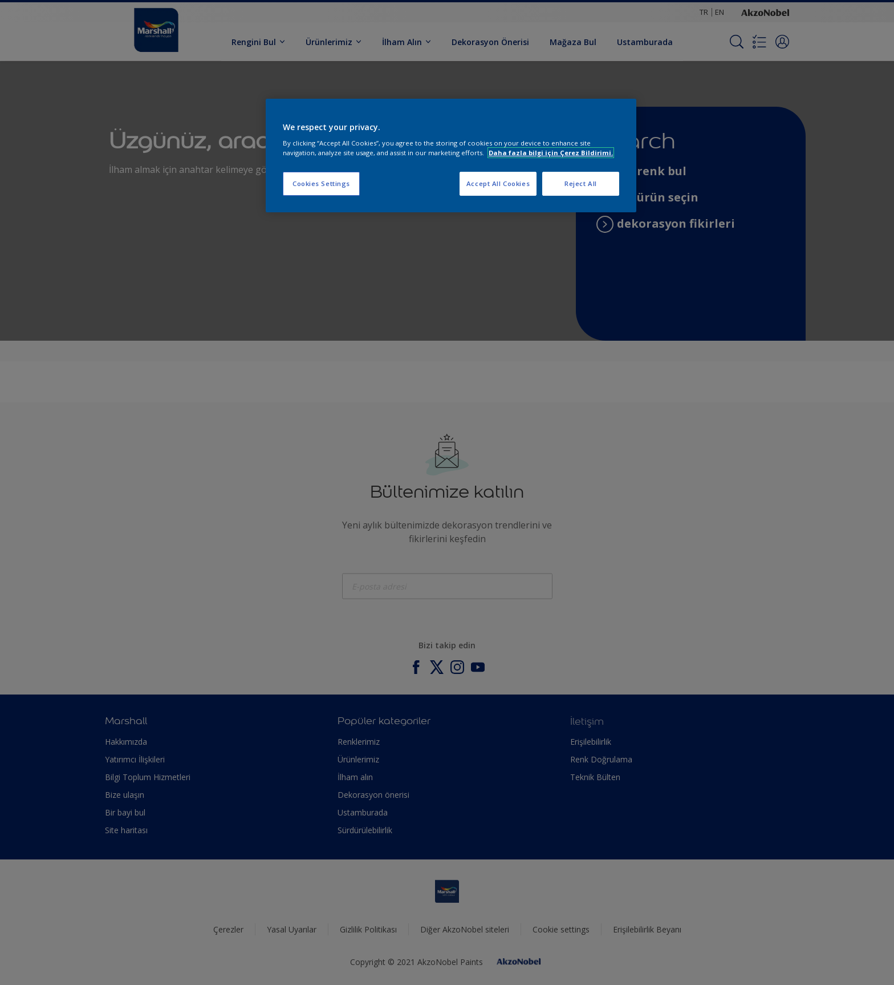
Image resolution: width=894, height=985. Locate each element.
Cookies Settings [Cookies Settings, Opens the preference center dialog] (321, 183)
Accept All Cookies (498, 183)
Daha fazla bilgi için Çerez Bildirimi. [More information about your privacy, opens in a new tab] (551, 152)
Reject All (580, 183)
